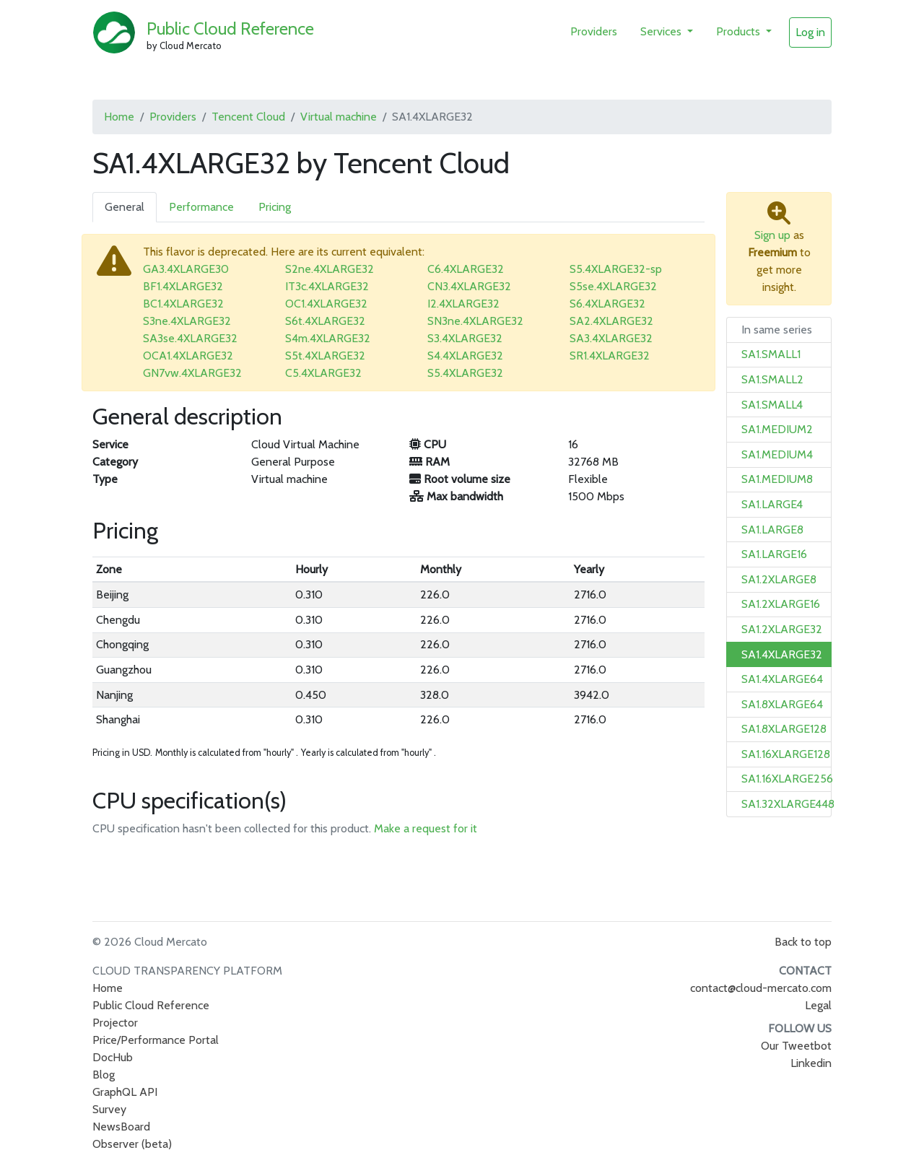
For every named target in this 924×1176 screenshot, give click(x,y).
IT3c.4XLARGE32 (327, 286)
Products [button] (739, 31)
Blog (103, 1074)
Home (119, 116)
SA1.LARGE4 (772, 504)
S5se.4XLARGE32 (613, 286)
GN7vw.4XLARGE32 (192, 373)
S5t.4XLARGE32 (325, 355)
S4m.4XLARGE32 (327, 338)
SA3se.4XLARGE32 (190, 338)
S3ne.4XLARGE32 (187, 321)
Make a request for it (425, 828)
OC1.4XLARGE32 (326, 303)
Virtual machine (338, 116)
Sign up (772, 235)
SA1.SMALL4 (772, 404)
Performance (201, 207)
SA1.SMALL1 (771, 354)
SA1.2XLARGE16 (780, 604)
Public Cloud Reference (230, 28)
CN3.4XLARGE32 (469, 286)
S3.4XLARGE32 (464, 338)
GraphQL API (124, 1092)
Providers (593, 31)
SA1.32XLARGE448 (787, 804)
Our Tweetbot (796, 1046)
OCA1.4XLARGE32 (188, 355)
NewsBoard (121, 1126)
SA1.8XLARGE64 (782, 704)
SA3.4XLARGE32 (611, 338)
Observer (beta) (132, 1144)
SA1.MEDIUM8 (777, 479)
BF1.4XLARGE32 (183, 286)
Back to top (803, 942)
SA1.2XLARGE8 (778, 579)
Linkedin (811, 1063)
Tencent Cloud (248, 116)
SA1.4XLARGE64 (782, 679)
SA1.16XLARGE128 (785, 754)
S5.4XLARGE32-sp (616, 269)
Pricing (274, 207)
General (124, 207)
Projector (115, 1022)
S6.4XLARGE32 (607, 303)
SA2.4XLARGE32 (611, 321)
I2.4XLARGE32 (463, 303)
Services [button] (662, 31)
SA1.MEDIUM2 (777, 429)
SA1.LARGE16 (774, 554)
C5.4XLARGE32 (323, 373)
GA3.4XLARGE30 (186, 269)
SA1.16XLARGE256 (787, 778)
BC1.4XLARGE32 (183, 303)
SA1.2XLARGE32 (781, 629)
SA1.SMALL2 (772, 379)
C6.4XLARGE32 (465, 269)
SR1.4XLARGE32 (610, 355)
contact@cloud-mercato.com (761, 988)
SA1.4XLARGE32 (781, 654)
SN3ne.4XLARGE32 (475, 321)
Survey (109, 1109)
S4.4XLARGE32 (465, 355)
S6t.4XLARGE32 (325, 321)
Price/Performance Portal (155, 1040)
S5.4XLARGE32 (465, 373)
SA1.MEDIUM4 (777, 454)
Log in (810, 32)
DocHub (112, 1057)
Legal (818, 1005)
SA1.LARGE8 (772, 529)
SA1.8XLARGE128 (784, 729)
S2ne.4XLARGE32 (329, 269)
